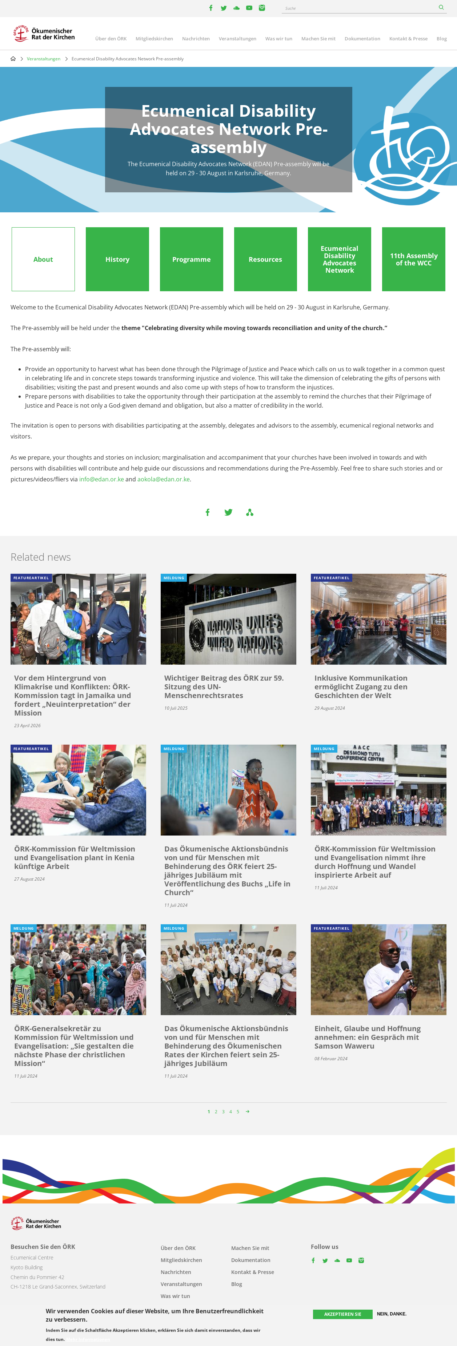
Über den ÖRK (111, 38)
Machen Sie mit (318, 38)
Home (13, 58)
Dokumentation (362, 38)
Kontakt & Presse (408, 38)
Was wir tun (278, 38)
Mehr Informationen (88, 1339)
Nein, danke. (391, 1314)
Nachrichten (196, 38)
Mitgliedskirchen (154, 38)
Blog (442, 38)
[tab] (43, 259)
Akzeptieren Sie (342, 1314)
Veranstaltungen (237, 38)
